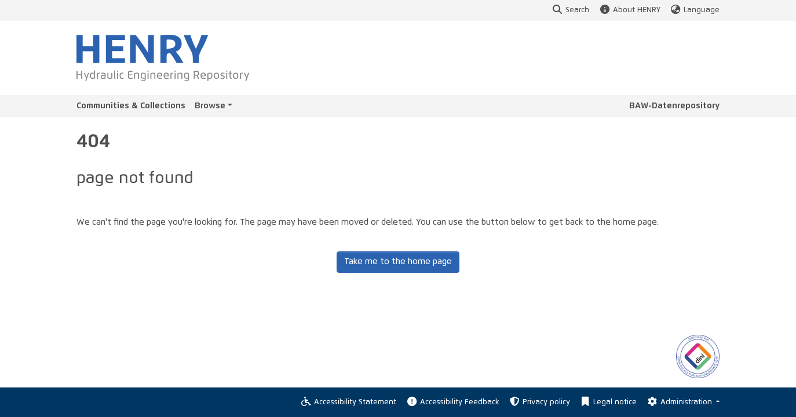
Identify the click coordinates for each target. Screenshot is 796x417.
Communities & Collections (130, 105)
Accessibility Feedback (452, 402)
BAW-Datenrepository (674, 105)
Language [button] (695, 10)
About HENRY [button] (629, 10)
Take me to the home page (398, 261)
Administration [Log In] (680, 402)
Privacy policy (539, 402)
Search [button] (570, 10)
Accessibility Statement (348, 402)
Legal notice (608, 402)
